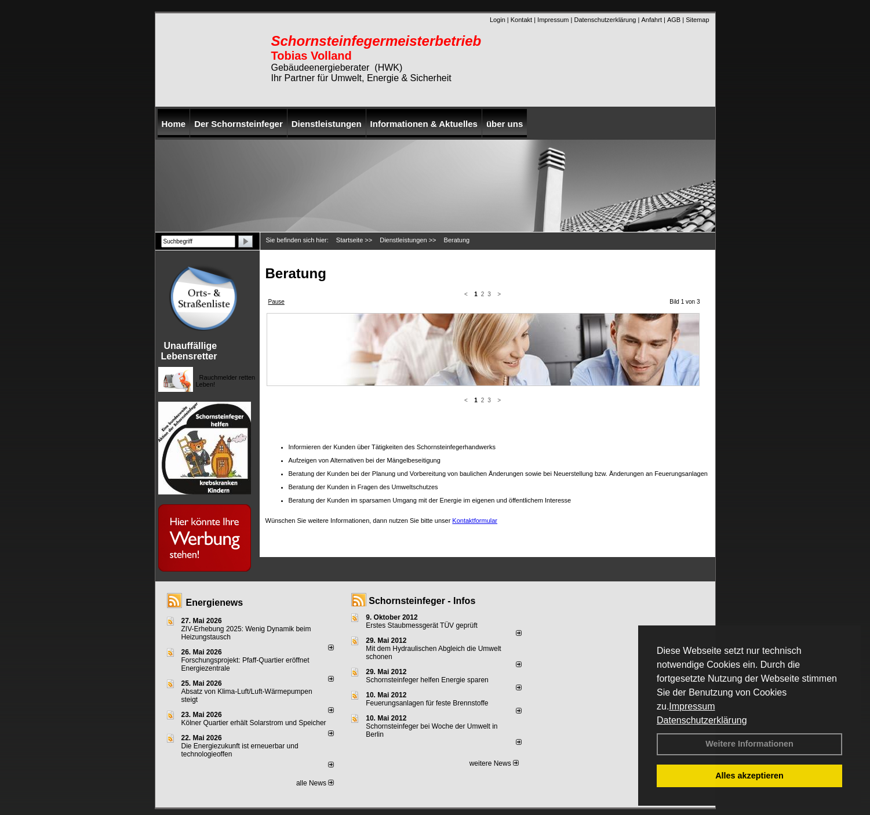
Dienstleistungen (327, 124)
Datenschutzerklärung (702, 720)
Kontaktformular (474, 408)
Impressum (692, 706)
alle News (315, 783)
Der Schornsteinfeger (238, 124)
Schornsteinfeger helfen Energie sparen (427, 680)
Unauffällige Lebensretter (189, 351)
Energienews (214, 602)
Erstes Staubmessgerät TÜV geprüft (422, 625)
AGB (673, 19)
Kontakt (521, 19)
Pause (276, 302)
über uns (504, 124)
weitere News (494, 763)
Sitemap (697, 19)
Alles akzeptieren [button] (749, 775)
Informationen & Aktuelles (424, 124)
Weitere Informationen (749, 743)
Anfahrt (651, 19)
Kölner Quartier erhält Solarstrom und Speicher (253, 723)
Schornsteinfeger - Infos (422, 601)
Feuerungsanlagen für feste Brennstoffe (427, 703)
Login (497, 19)
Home (174, 124)
